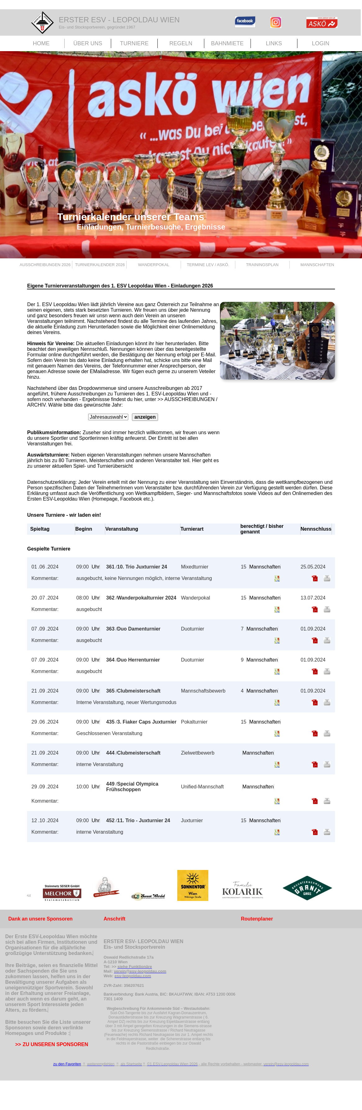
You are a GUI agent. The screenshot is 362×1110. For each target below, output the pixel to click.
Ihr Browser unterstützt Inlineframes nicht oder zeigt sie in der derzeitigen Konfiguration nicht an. (123, 418)
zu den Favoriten (67, 1064)
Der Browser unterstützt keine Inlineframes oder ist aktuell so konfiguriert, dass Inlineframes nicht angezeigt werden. (181, 887)
